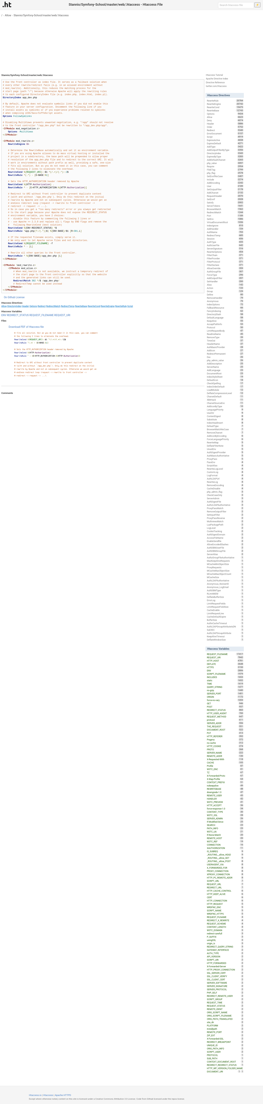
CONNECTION (225, 844)
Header (25, 306)
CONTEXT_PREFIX (225, 782)
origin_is (225, 943)
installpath (225, 1028)
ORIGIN (225, 696)
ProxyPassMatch (225, 508)
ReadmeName (225, 334)
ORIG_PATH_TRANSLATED (225, 1018)
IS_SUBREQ (225, 851)
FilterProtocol (225, 261)
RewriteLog (225, 481)
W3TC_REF (225, 841)
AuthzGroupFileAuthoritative (225, 557)
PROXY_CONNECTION (225, 871)
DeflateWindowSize (225, 639)
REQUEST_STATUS (225, 1005)
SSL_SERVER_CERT (225, 972)
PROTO (225, 749)
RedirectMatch (53, 306)
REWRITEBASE (225, 788)
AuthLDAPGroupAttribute (225, 633)
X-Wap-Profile (225, 779)
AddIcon (225, 350)
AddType (225, 146)
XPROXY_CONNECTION (225, 874)
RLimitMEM (225, 593)
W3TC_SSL (225, 815)
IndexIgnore (225, 225)
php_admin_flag (225, 491)
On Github (9, 297)
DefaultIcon (225, 380)
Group (225, 291)
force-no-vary (225, 700)
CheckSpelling (225, 383)
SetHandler (225, 281)
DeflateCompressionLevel (225, 393)
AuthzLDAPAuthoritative (225, 504)
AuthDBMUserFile (225, 547)
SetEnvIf (225, 199)
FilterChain (225, 255)
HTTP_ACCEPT (225, 805)
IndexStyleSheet (225, 376)
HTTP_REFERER (225, 736)
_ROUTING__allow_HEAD (225, 854)
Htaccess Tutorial (214, 75)
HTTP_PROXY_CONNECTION (225, 969)
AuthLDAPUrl (225, 478)
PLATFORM (225, 1025)
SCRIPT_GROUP (225, 999)
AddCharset (225, 192)
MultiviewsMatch (225, 521)
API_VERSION (225, 956)
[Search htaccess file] (236, 5)
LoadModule (225, 389)
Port (225, 215)
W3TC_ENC (225, 769)
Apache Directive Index (217, 78)
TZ (225, 772)
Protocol (225, 327)
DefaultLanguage (225, 317)
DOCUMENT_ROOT (225, 729)
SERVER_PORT (225, 693)
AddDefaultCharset (225, 159)
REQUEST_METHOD (225, 716)
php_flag (225, 172)
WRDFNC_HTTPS (225, 913)
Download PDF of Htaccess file (26, 326)
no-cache (225, 742)
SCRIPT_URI (225, 959)
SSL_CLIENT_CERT (225, 979)
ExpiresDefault (225, 143)
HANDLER (225, 798)
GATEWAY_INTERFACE (225, 949)
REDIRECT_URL (225, 887)
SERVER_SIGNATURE (225, 986)
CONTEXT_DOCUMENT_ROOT (225, 1061)
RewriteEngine (108, 306)
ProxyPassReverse (225, 518)
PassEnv (225, 462)
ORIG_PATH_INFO (225, 1048)
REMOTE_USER (225, 795)
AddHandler (225, 228)
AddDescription (225, 363)
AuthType (225, 241)
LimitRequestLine (225, 613)
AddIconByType (225, 406)
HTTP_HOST (225, 660)
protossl (225, 719)
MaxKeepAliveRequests (225, 560)
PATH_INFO (225, 828)
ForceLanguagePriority (225, 439)
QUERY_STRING (225, 686)
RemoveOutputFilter (225, 511)
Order (225, 126)
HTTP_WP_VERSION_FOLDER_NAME (225, 1068)
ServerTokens (225, 205)
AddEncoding (225, 182)
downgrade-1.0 (225, 792)
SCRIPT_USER (225, 1051)
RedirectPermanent (225, 353)
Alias (225, 284)
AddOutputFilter (225, 278)
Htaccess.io (35, 1095)
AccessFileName (225, 537)
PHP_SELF (225, 992)
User (225, 186)
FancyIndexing (225, 311)
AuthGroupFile (225, 271)
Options (33, 306)
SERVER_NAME (225, 752)
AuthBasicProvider (225, 347)
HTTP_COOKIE (225, 746)
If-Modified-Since (225, 821)
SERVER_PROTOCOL (225, 989)
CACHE (225, 762)
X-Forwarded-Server (225, 966)
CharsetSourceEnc (225, 403)
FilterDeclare (225, 264)
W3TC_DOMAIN (225, 930)
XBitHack (225, 399)
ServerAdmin (225, 498)
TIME (225, 683)
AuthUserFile (225, 245)
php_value (225, 163)
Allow (8, 15)
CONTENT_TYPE (225, 811)
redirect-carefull (225, 933)
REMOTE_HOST (225, 838)
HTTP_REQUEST (225, 903)
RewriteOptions (225, 251)
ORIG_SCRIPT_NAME (225, 1012)
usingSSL (225, 940)
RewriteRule (121, 306)
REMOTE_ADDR (225, 756)
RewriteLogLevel (225, 468)
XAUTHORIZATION (225, 848)
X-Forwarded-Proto (225, 775)
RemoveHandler (225, 297)
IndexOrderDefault (225, 386)
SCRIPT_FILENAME (225, 673)
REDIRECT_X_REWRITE (225, 920)
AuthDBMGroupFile (225, 550)
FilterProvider (225, 258)
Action (225, 287)
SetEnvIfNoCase (225, 176)
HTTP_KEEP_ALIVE (225, 894)
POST (225, 706)
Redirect (42, 306)
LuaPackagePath (225, 524)
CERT (225, 897)
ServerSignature (225, 248)
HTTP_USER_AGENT (225, 713)
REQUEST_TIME (225, 1002)
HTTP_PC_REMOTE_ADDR (225, 877)
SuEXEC (225, 629)
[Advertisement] (131, 43)
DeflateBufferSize (225, 596)
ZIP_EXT (225, 1035)
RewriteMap (225, 442)
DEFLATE (225, 663)
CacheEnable (225, 610)
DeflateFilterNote (225, 445)
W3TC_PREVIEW (225, 802)
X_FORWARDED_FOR (225, 867)
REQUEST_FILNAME (225, 917)
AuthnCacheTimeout (225, 623)
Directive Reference (215, 82)
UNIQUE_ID (225, 1045)
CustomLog (225, 472)
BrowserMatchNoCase (225, 429)
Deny (225, 120)
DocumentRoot (225, 373)
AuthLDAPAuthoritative (225, 580)
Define (225, 294)
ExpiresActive (225, 140)
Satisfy (225, 202)
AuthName (225, 232)
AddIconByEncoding (225, 435)
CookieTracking (225, 531)
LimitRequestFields (225, 603)
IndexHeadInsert (225, 422)
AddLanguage (225, 370)
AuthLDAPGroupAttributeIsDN (225, 626)
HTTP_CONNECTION (225, 900)
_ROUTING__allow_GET (225, 857)
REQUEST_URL (225, 884)
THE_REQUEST (225, 726)
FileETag (225, 169)
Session (225, 238)
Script (130, 306)
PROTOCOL (225, 1055)
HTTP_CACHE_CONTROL (225, 890)
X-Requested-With (225, 759)
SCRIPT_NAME (225, 910)
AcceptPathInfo (225, 324)
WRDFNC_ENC (225, 907)
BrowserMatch (225, 209)
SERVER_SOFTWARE (225, 982)
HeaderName (225, 343)
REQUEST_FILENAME (41, 315)
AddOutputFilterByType (225, 149)
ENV (3, 315)
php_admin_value (225, 360)
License (20, 297)
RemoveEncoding (225, 485)
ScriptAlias (225, 465)
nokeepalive (225, 785)
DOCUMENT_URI (224, 1071)
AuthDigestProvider (225, 452)
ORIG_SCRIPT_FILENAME (225, 1015)
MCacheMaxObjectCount (225, 573)
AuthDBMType (225, 590)
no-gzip (225, 690)
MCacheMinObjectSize (225, 564)
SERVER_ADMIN (225, 818)
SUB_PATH (225, 1058)
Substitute (225, 419)
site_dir (225, 1022)
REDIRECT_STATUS (18, 315)
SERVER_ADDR (225, 723)
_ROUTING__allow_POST (225, 861)
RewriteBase (81, 306)
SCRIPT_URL (225, 880)
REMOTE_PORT (225, 1032)
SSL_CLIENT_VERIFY (225, 976)
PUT (225, 732)
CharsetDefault (225, 396)
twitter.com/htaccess (216, 86)
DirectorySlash (225, 314)
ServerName (225, 366)
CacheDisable (225, 488)
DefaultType (225, 426)
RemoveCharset (225, 432)
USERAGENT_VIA (225, 864)
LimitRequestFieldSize (225, 606)
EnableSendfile (225, 541)
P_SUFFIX (225, 936)
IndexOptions (225, 304)
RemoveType (225, 337)
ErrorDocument (225, 133)
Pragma (225, 739)
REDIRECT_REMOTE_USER (225, 995)
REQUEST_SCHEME (225, 923)
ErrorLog (225, 600)
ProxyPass (225, 458)
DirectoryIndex (14, 306)
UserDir (225, 412)
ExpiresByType (225, 156)
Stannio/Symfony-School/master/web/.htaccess (41, 15)
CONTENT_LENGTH (225, 926)
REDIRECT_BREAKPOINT (225, 1041)
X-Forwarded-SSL (225, 1038)
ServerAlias (225, 554)
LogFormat (225, 475)
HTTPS (225, 667)
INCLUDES (225, 677)
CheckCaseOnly (225, 495)
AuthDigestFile (225, 501)
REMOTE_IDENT (225, 1009)
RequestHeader (225, 195)
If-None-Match (225, 834)
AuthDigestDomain (225, 534)
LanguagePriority (225, 409)
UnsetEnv (225, 449)
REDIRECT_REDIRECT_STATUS (225, 1064)
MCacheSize (225, 577)
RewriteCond (94, 306)
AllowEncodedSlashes (225, 544)
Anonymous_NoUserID (225, 583)
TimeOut (225, 340)
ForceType (225, 274)
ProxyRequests (225, 567)
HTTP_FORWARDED (225, 963)
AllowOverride (225, 268)
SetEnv (225, 218)
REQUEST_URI (62, 315)
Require (225, 166)
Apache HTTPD (63, 1095)
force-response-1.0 (225, 808)
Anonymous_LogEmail (225, 587)
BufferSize (225, 619)
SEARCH (225, 825)
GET (225, 703)
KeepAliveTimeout (225, 636)
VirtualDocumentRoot (225, 222)
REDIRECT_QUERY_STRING (225, 946)
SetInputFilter (225, 514)
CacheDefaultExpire (225, 616)
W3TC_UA (225, 831)
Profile (225, 765)
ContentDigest (225, 416)
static (225, 680)
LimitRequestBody (225, 330)
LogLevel (225, 527)
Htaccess (48, 1095)
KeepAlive (225, 320)
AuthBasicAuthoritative (225, 455)
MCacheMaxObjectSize (225, 570)
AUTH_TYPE (225, 953)
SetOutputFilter (225, 189)
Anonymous (225, 301)
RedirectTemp (67, 306)
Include (225, 179)
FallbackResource (225, 307)
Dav (225, 357)
